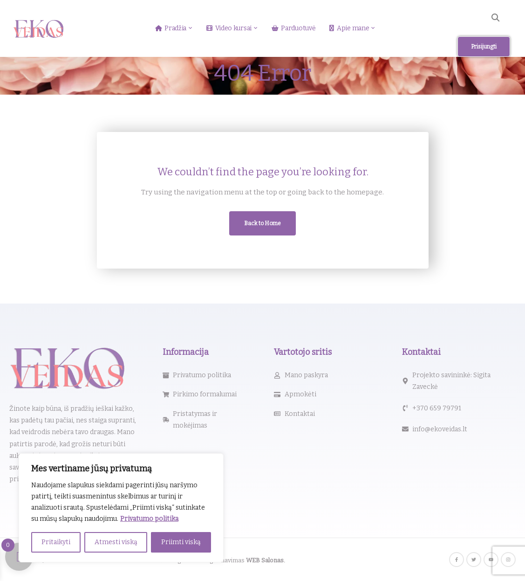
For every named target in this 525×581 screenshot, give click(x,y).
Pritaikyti (55, 542)
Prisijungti (484, 46)
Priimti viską (181, 542)
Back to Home (262, 223)
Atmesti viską (116, 542)
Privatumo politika (149, 519)
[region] (121, 507)
